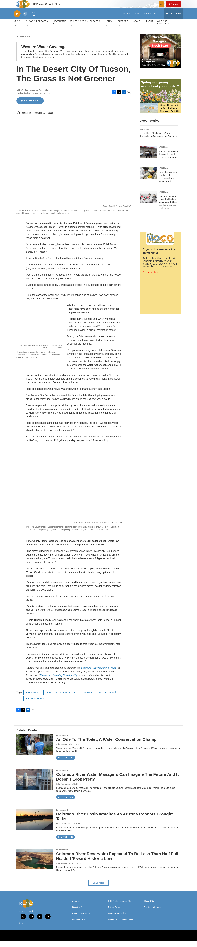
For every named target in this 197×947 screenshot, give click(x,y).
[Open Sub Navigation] (16, 32)
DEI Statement (78, 926)
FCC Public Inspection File (119, 907)
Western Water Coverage (43, 53)
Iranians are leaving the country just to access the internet (168, 160)
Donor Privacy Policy (117, 919)
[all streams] (173, 19)
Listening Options (79, 913)
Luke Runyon (61, 750)
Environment (23, 42)
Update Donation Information (120, 926)
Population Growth (35, 705)
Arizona (88, 698)
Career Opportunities (81, 919)
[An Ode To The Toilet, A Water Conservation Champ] (34, 751)
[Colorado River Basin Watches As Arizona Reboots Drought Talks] (34, 825)
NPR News (144, 135)
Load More (98, 889)
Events (149, 28)
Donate (176, 7)
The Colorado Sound (153, 913)
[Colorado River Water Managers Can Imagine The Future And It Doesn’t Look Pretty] (34, 786)
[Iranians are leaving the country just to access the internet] (148, 158)
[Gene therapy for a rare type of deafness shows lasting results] (148, 179)
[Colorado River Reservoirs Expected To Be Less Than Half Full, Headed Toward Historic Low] (34, 865)
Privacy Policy (114, 913)
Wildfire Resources (164, 28)
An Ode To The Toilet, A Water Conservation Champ (106, 745)
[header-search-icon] (162, 7)
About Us (76, 907)
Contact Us (149, 907)
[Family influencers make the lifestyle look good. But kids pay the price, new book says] (148, 203)
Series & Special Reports (84, 27)
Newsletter (59, 28)
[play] (17, 19)
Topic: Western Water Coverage (61, 698)
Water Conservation (108, 698)
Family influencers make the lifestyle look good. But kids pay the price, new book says (168, 208)
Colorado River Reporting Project (98, 674)
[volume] (25, 20)
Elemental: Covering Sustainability (58, 681)
